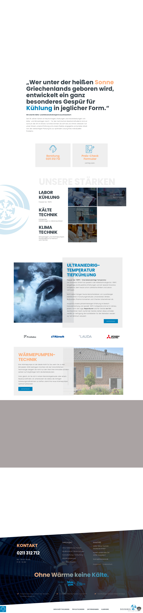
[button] (139, 609)
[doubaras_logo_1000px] (129, 605)
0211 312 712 (28, 554)
